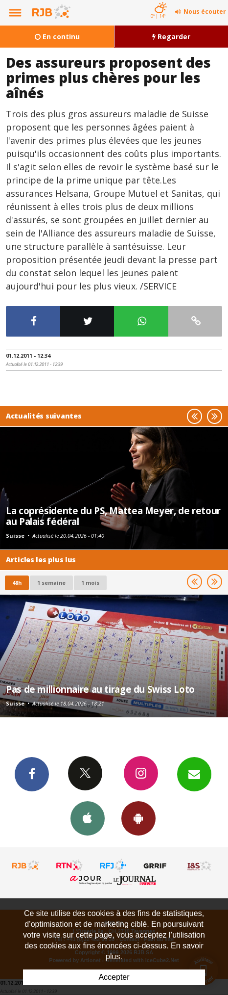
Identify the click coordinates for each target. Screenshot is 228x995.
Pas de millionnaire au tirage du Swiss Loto (100, 689)
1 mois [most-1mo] (90, 582)
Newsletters (194, 773)
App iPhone (87, 818)
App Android (138, 818)
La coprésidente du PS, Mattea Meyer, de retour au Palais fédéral (113, 515)
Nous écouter (204, 11)
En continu (57, 36)
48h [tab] (17, 582)
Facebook (32, 773)
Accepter (113, 977)
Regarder (171, 36)
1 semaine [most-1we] (51, 582)
